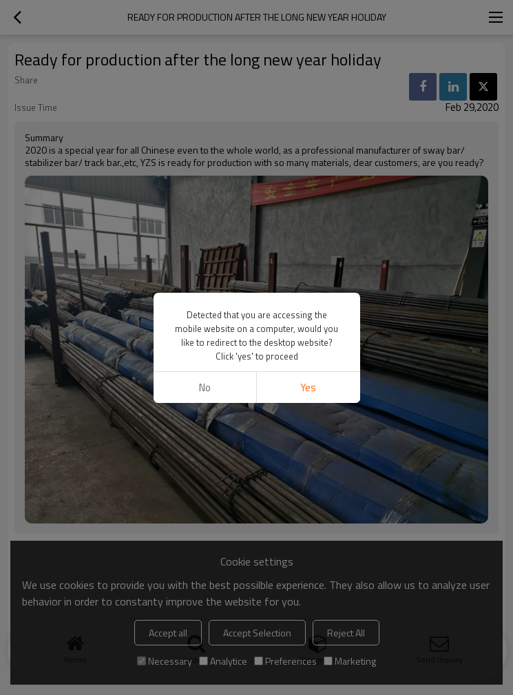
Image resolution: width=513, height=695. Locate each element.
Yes (308, 387)
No (205, 387)
